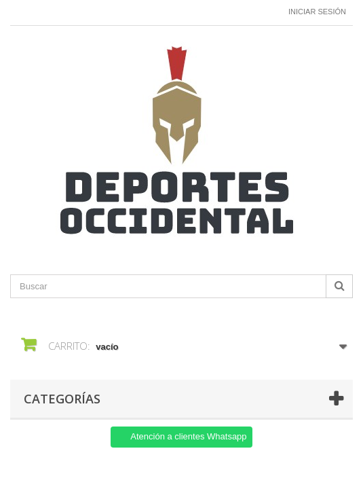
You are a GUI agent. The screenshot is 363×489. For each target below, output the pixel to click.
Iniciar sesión (317, 11)
